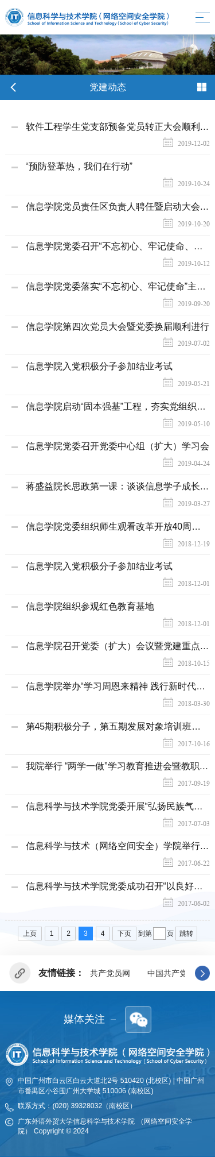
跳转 (186, 934)
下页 (124, 934)
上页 (30, 934)
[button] (202, 973)
